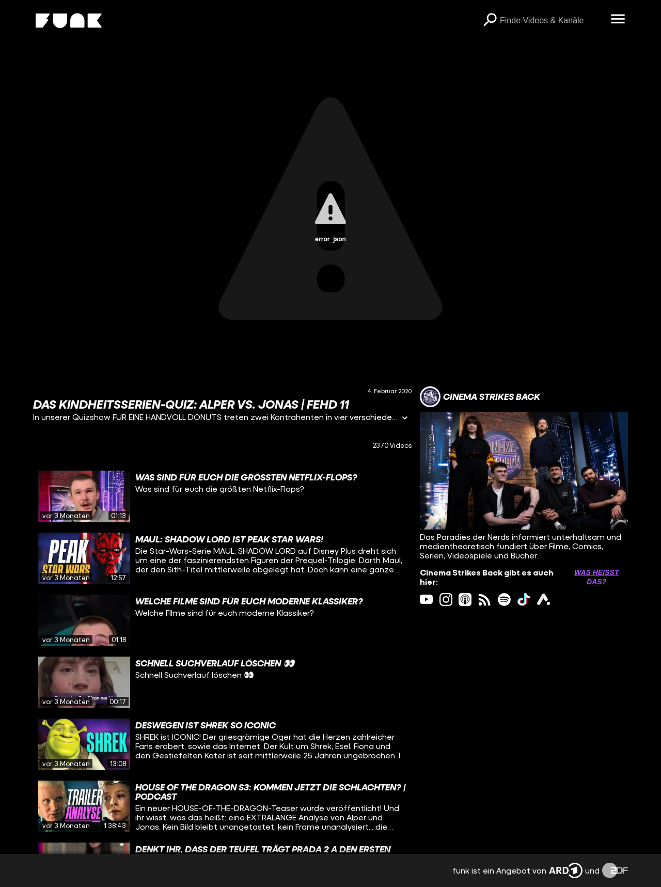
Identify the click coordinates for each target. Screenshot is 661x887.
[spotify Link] (504, 599)
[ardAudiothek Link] (543, 599)
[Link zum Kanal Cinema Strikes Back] (480, 396)
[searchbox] (551, 20)
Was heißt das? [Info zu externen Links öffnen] (596, 577)
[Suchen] (489, 20)
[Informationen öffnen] (405, 418)
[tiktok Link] (523, 599)
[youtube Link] (426, 599)
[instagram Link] (445, 599)
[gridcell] (222, 496)
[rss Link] (484, 599)
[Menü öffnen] (617, 19)
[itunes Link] (465, 599)
